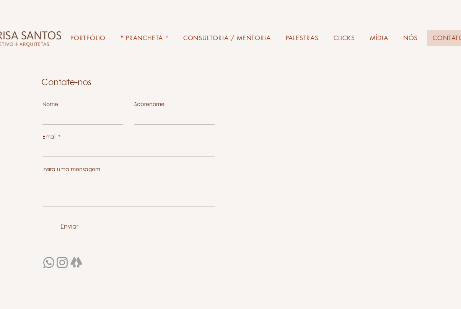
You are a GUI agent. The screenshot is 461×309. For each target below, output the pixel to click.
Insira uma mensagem (71, 169)
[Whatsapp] (48, 262)
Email (49, 136)
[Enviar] (69, 226)
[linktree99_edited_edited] (76, 263)
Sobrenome (149, 104)
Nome (50, 104)
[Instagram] (62, 262)
